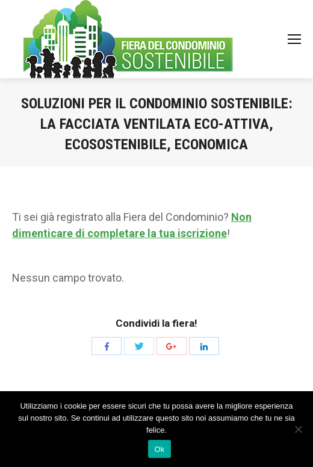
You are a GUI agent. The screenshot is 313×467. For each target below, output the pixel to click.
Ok (159, 449)
